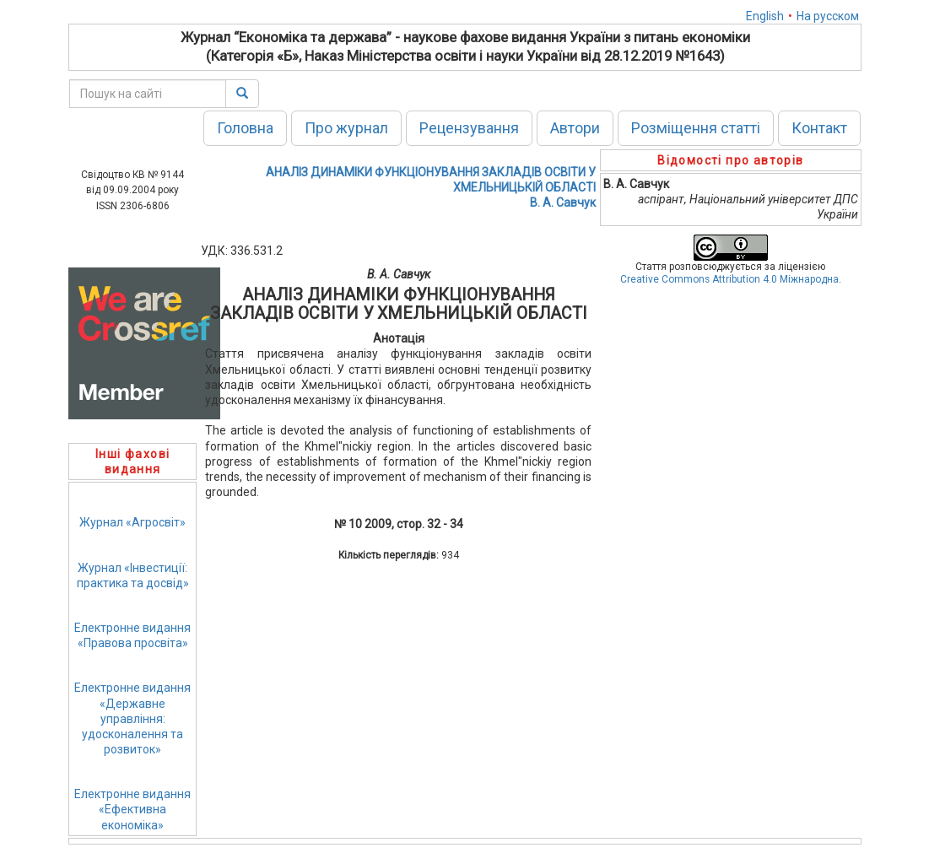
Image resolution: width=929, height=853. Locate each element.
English (765, 16)
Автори (575, 128)
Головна (245, 128)
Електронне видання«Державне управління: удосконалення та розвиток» (132, 718)
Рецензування (469, 128)
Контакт (819, 128)
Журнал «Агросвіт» (132, 522)
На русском (828, 16)
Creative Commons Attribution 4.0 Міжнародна (729, 279)
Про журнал (346, 128)
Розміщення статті (695, 128)
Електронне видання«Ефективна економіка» (132, 809)
